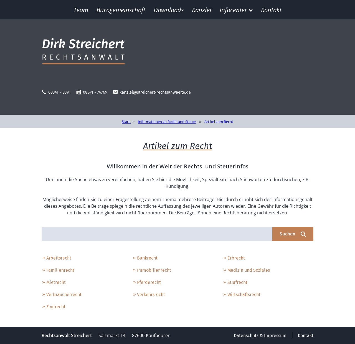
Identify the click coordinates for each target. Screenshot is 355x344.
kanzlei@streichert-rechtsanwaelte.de (152, 92)
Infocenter (236, 10)
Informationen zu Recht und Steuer (167, 121)
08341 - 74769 (91, 92)
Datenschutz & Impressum (260, 335)
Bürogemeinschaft (121, 10)
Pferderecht (146, 282)
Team (80, 10)
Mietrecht (54, 282)
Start (126, 121)
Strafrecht (235, 282)
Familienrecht (58, 270)
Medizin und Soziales (246, 270)
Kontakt (271, 10)
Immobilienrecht (151, 270)
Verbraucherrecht (62, 294)
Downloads (169, 10)
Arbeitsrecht (56, 258)
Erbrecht (234, 258)
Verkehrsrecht (148, 294)
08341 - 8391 (56, 92)
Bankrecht (145, 258)
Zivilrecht (53, 306)
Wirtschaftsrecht (241, 294)
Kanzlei (201, 10)
